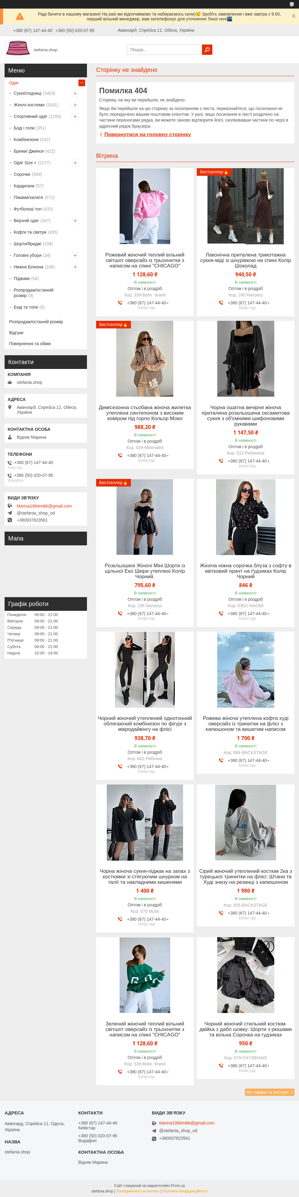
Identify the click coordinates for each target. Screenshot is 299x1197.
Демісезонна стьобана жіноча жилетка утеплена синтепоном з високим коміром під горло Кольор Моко (145, 413)
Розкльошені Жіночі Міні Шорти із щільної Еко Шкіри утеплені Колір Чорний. (145, 571)
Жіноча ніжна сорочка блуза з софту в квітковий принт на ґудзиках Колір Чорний (245, 571)
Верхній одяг (26, 220)
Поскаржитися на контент (138, 1191)
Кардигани (24, 185)
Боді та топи (26, 307)
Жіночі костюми (29, 104)
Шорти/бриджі (27, 243)
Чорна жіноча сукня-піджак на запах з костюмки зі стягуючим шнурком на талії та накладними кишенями (145, 877)
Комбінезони (26, 139)
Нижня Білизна (28, 266)
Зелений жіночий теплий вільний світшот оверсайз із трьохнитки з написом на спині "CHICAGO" (145, 1029)
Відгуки (16, 332)
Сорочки (22, 174)
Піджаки (22, 278)
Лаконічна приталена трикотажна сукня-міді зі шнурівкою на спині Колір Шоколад (245, 260)
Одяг (14, 82)
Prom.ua (178, 1186)
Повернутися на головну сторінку (147, 134)
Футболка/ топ (27, 209)
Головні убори (27, 255)
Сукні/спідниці (27, 93)
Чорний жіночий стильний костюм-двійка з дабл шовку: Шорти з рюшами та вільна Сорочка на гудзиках (246, 1029)
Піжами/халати (28, 197)
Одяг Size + (25, 162)
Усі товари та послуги (267, 1092)
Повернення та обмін (30, 343)
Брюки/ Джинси (29, 151)
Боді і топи (24, 128)
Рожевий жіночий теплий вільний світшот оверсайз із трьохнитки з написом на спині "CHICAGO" (144, 260)
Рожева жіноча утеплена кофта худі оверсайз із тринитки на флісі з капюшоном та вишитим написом (246, 724)
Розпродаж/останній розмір (33, 293)
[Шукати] (207, 49)
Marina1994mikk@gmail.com (44, 506)
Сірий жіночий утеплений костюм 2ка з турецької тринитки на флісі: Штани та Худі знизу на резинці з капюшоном (245, 877)
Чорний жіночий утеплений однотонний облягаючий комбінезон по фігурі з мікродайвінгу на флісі (145, 724)
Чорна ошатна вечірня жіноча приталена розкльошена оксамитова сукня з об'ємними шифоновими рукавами (246, 416)
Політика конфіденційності (185, 1191)
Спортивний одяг (30, 116)
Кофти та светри (30, 232)
